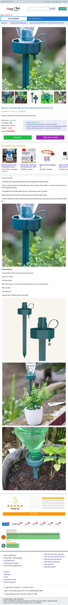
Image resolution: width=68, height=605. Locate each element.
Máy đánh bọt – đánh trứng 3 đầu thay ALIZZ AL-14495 (28, 166)
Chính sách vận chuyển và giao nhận (54, 554)
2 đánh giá (13, 111)
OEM (10, 123)
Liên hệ (65, 1)
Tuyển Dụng (7, 574)
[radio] (8, 505)
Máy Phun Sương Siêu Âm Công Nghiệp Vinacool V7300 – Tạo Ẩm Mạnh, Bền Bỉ (9, 166)
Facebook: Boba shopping (11, 563)
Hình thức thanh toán (10, 582)
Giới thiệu (6, 572)
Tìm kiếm (52, 8)
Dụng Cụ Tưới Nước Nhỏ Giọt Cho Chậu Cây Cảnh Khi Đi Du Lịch (47, 23)
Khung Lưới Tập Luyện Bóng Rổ (48, 166)
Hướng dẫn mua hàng (10, 579)
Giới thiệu (47, 1)
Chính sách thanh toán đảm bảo (53, 559)
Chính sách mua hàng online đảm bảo (54, 556)
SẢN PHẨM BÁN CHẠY (35, 18)
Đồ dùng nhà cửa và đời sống (18, 23)
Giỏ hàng (62, 8)
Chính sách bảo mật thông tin (52, 561)
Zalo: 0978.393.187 (9, 560)
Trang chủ (5, 23)
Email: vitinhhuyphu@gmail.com (13, 565)
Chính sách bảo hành (50, 567)
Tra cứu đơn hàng (56, 1)
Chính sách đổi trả (49, 564)
